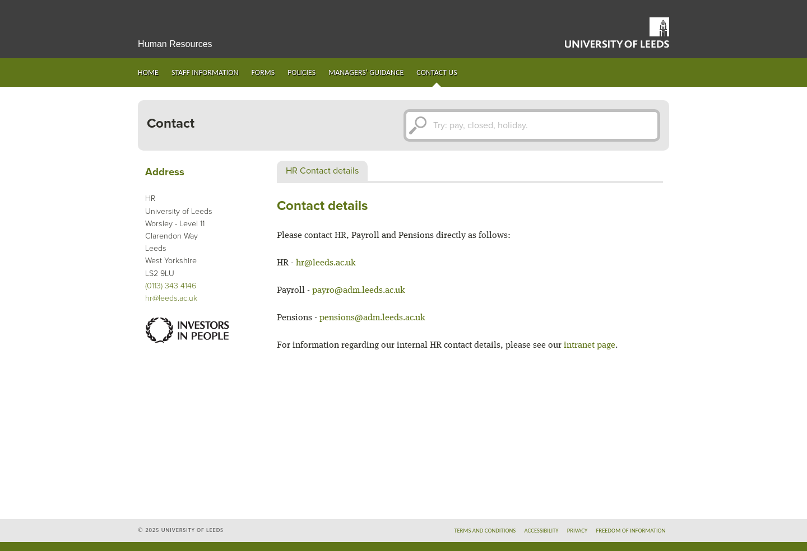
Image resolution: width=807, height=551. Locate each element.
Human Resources (175, 44)
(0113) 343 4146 (170, 286)
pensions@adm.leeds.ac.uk (372, 318)
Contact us (436, 72)
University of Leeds (617, 32)
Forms (263, 72)
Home (148, 72)
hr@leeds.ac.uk (171, 298)
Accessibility (541, 530)
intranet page (589, 345)
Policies (301, 72)
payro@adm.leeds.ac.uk (358, 290)
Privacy (577, 530)
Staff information (205, 72)
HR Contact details (322, 170)
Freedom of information (630, 530)
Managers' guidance (366, 72)
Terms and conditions (485, 530)
